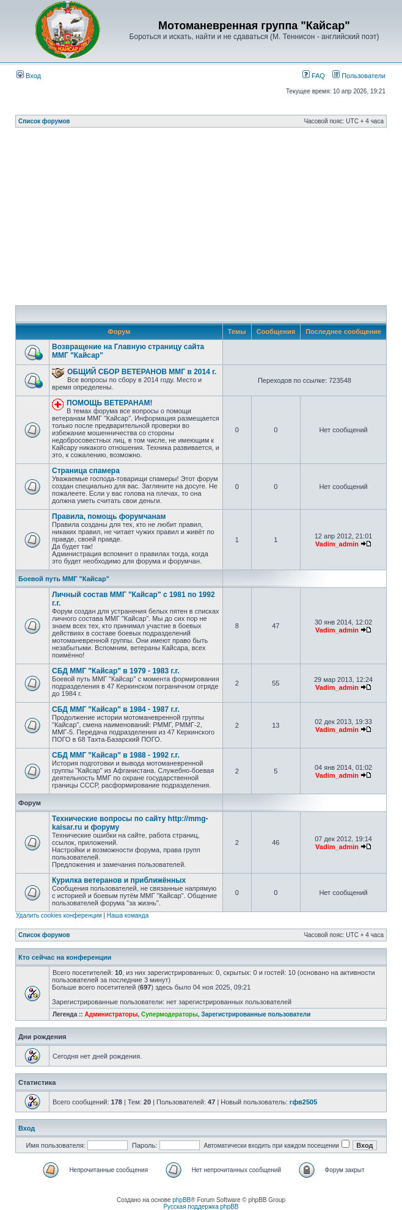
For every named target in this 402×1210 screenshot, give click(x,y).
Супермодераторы (169, 1014)
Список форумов (44, 121)
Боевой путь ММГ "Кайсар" (63, 578)
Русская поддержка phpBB (200, 1206)
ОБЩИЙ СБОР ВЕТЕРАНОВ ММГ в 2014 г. (141, 372)
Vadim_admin (337, 544)
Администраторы (110, 1014)
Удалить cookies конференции (59, 915)
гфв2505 (303, 1102)
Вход (28, 75)
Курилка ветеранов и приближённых (119, 880)
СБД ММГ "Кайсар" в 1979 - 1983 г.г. (116, 671)
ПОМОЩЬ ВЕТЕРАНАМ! (109, 403)
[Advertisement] (208, 219)
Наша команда (128, 915)
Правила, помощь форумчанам (109, 516)
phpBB (181, 1200)
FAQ (313, 75)
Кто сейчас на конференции (64, 957)
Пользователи (359, 75)
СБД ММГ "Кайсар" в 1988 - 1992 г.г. (116, 755)
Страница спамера (86, 470)
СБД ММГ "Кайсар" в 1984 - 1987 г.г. (116, 709)
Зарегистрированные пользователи (255, 1014)
